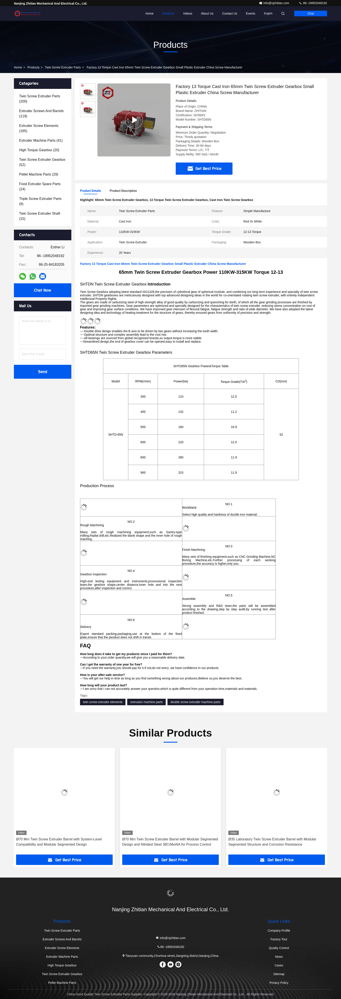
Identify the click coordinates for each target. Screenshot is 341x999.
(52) (42, 162)
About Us (207, 13)
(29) (38, 174)
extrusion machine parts (146, 702)
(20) (39, 150)
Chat (311, 13)
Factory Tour (279, 939)
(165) (39, 128)
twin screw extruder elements (102, 702)
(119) (41, 113)
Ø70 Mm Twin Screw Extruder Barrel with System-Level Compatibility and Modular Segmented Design (59, 841)
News (279, 956)
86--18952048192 (313, 3)
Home (149, 13)
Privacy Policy (278, 982)
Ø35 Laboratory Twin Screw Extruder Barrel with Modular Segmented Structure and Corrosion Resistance (272, 841)
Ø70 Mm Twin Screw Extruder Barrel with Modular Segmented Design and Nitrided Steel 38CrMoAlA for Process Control (170, 841)
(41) (41, 140)
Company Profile (279, 930)
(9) (40, 201)
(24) (39, 186)
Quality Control (279, 948)
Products (168, 13)
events (250, 13)
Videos (187, 13)
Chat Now (42, 290)
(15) (39, 216)
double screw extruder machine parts (195, 702)
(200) (39, 98)
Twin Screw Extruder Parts (63, 67)
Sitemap (278, 974)
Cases (279, 965)
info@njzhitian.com (274, 3)
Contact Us (229, 13)
